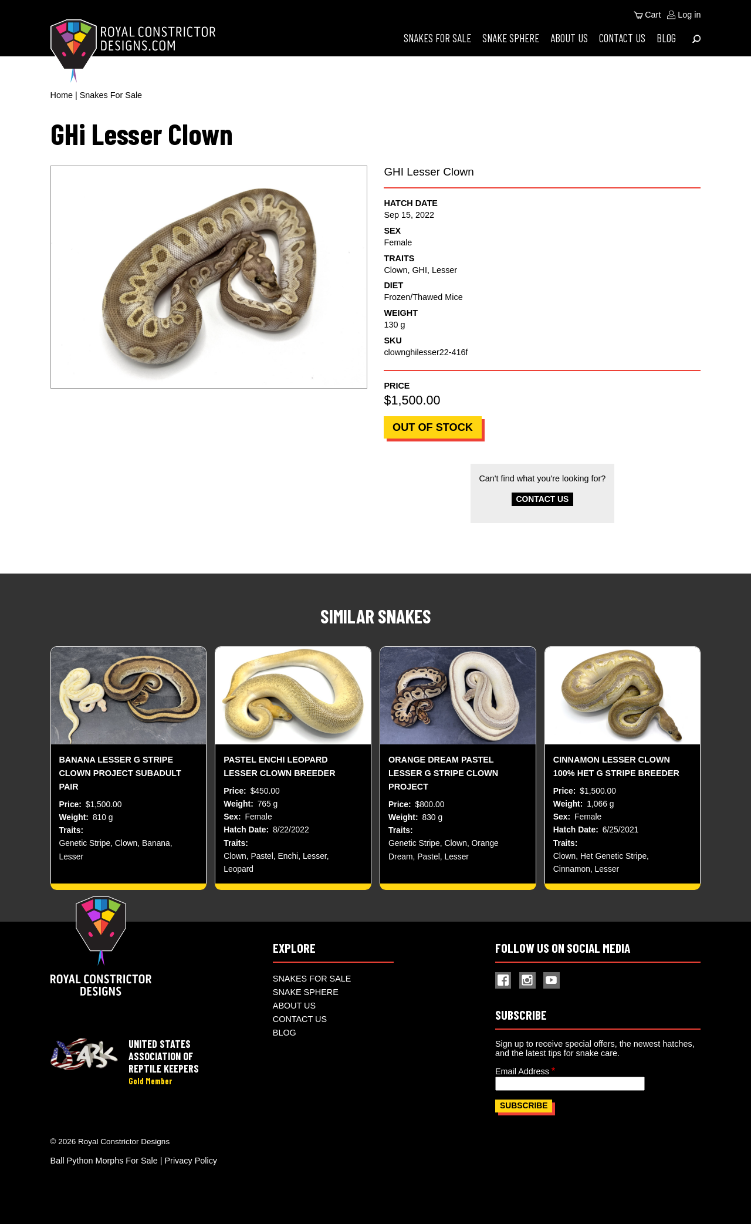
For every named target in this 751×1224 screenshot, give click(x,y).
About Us (569, 38)
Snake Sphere (510, 38)
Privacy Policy (191, 1166)
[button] (208, 277)
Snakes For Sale (437, 38)
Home (61, 95)
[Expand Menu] (696, 39)
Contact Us (622, 38)
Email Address (522, 1077)
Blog (666, 38)
